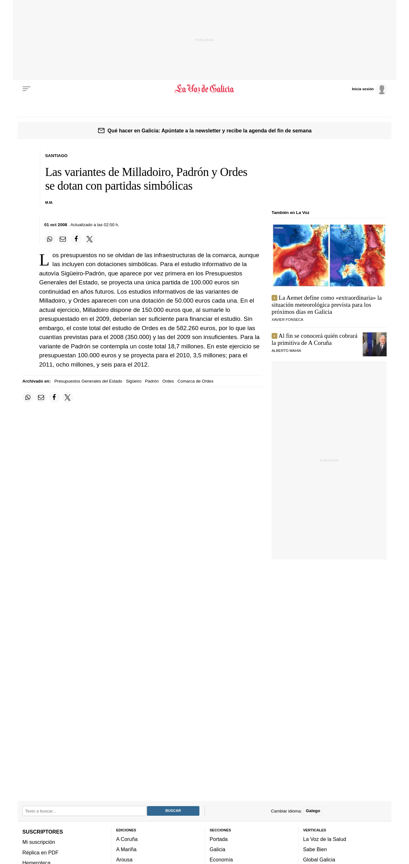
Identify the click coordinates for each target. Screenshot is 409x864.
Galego (313, 811)
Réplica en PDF (40, 852)
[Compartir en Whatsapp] (49, 239)
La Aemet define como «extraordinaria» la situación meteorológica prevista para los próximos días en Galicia (327, 304)
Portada (219, 839)
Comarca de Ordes (195, 381)
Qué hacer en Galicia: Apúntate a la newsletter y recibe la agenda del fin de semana (209, 130)
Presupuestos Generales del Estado (88, 381)
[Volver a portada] (204, 89)
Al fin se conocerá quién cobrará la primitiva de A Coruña (315, 339)
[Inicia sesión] (369, 88)
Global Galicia (319, 860)
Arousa (124, 860)
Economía (221, 860)
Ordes (168, 381)
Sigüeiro (134, 381)
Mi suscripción (38, 842)
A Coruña (127, 839)
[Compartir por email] (63, 239)
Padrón (152, 381)
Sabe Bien (315, 849)
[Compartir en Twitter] (89, 239)
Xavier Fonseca (287, 319)
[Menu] (26, 89)
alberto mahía (286, 351)
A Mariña (126, 849)
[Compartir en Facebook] (76, 239)
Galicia (217, 849)
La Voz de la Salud (324, 839)
